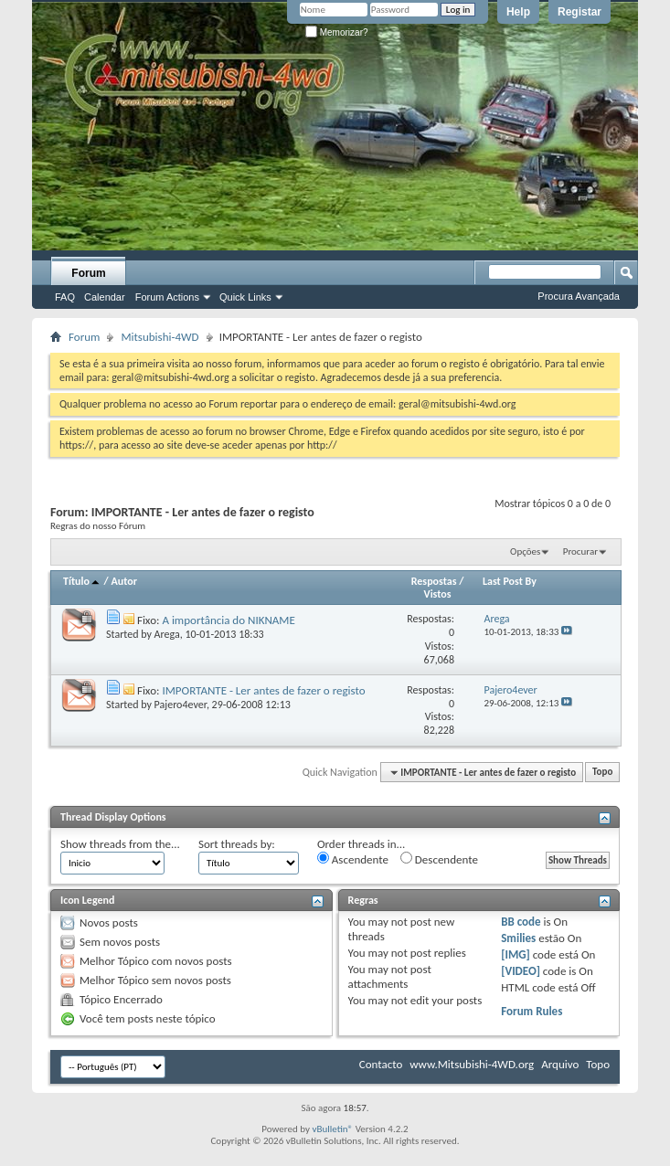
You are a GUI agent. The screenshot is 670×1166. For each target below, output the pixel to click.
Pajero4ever (180, 704)
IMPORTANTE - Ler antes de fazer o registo (263, 690)
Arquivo (560, 1064)
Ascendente (352, 859)
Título (82, 581)
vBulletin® (332, 1129)
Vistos (438, 594)
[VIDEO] (520, 971)
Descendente (439, 859)
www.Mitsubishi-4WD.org (471, 1064)
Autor (123, 581)
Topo (602, 773)
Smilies (518, 938)
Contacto (381, 1064)
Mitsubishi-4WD (159, 337)
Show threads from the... (120, 844)
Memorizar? (336, 32)
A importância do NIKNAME (228, 620)
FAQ (65, 297)
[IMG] (515, 954)
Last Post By (510, 581)
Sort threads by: (236, 844)
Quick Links (245, 297)
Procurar (580, 551)
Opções (525, 551)
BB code (520, 921)
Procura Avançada (578, 296)
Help (518, 11)
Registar (579, 11)
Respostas (434, 581)
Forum (88, 273)
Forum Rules (531, 1011)
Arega (167, 634)
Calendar (104, 297)
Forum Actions (167, 297)
